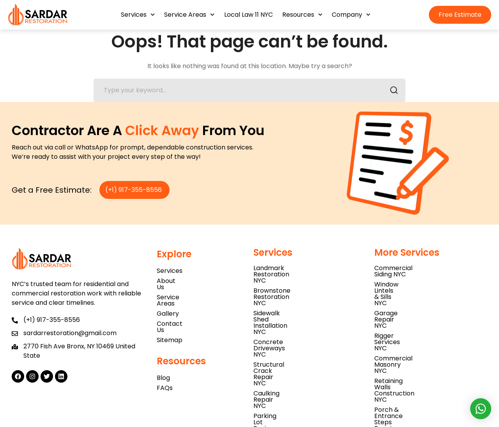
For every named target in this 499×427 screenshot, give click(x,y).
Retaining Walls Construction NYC (425, 318)
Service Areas (189, 15)
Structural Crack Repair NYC (296, 308)
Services (138, 15)
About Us (170, 280)
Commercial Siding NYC (410, 268)
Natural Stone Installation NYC (299, 348)
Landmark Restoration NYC (294, 268)
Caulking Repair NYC (284, 318)
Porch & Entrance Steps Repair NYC (428, 328)
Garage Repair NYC (403, 288)
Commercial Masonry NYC (414, 308)
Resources (302, 15)
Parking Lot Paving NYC (288, 328)
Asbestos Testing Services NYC (300, 338)
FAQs (165, 369)
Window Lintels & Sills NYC (413, 278)
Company (351, 15)
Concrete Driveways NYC (291, 298)
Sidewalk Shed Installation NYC (299, 288)
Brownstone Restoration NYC (297, 278)
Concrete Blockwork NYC (412, 338)
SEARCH (391, 91)
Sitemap (169, 321)
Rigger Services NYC (404, 298)
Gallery (168, 301)
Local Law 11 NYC (248, 14)
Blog (163, 359)
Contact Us (174, 311)
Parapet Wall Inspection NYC (297, 359)
